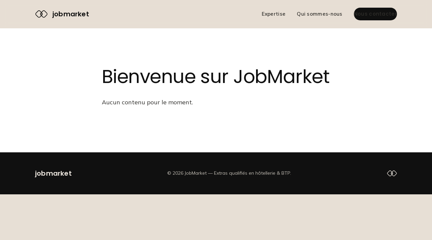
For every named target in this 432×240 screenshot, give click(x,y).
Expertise (274, 14)
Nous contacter (375, 13)
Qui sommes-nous (320, 14)
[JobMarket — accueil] (62, 14)
